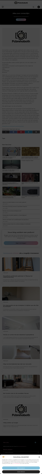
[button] (39, 457)
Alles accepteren (21, 468)
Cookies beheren (21, 471)
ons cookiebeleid (16, 463)
